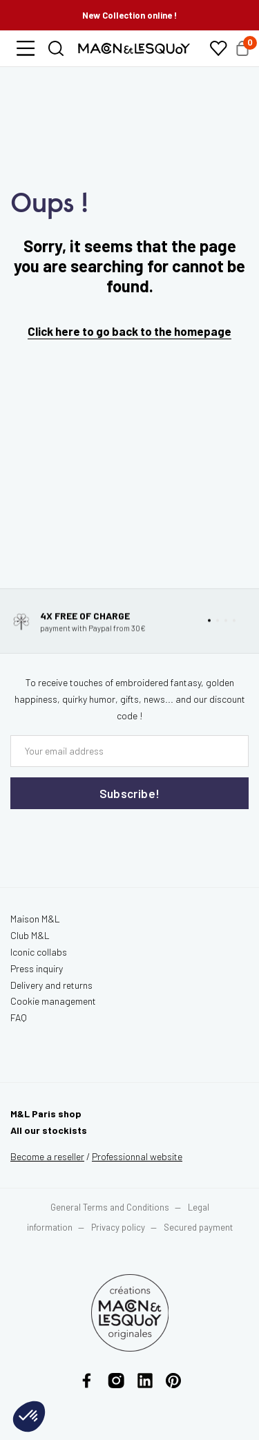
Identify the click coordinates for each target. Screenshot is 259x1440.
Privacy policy (118, 1227)
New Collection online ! (129, 15)
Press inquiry (36, 968)
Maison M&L (35, 919)
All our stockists (48, 1130)
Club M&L (30, 935)
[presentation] (93, 837)
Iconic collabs (38, 952)
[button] (25, 48)
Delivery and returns (51, 985)
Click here (54, 331)
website (137, 1156)
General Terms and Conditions (109, 1207)
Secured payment (198, 1227)
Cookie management (53, 1001)
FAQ (18, 1017)
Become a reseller (47, 1156)
